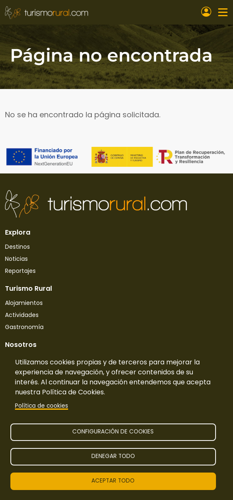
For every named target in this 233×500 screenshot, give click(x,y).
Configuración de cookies (113, 432)
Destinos (17, 247)
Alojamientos (24, 303)
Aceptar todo (113, 481)
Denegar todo (113, 456)
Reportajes (20, 271)
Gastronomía (24, 327)
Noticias (16, 259)
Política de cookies (41, 406)
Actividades (22, 315)
